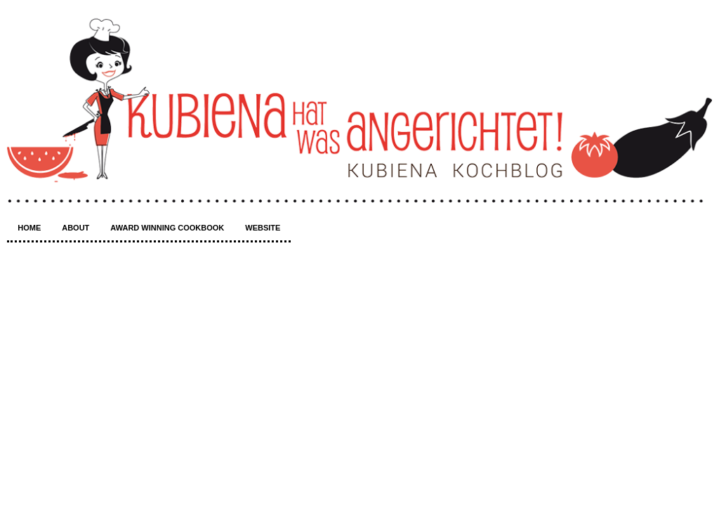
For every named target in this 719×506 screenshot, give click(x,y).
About (75, 227)
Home (29, 227)
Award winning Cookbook (167, 227)
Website (262, 227)
